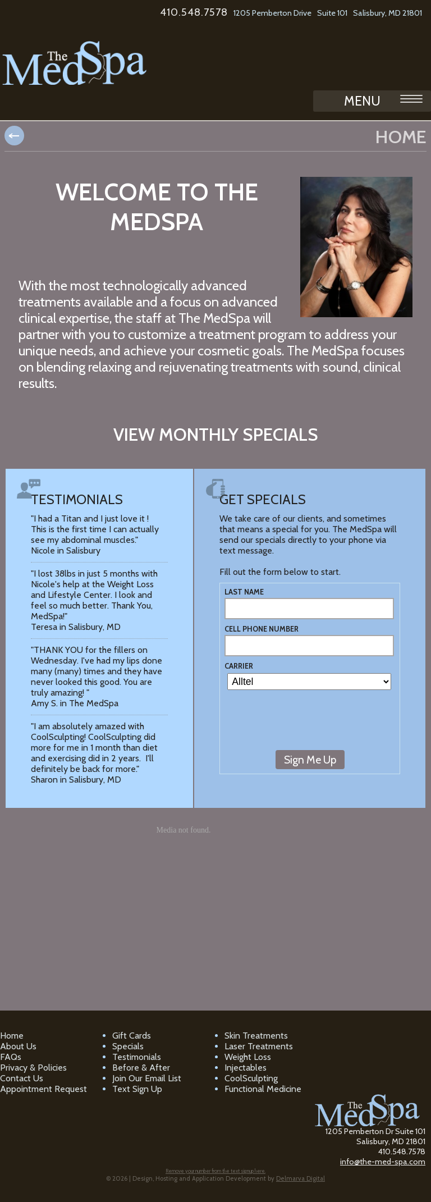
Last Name (244, 592)
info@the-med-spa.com (382, 1162)
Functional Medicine (262, 1089)
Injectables (245, 1067)
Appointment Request (43, 1089)
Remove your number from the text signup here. (215, 1171)
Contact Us (21, 1078)
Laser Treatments (258, 1046)
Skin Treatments (256, 1035)
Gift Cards (131, 1035)
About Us (18, 1046)
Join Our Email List (146, 1078)
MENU (383, 101)
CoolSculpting (251, 1078)
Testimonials (136, 1057)
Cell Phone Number (261, 629)
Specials (128, 1046)
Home (12, 1035)
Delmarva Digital (300, 1178)
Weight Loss (247, 1057)
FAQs (10, 1057)
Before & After (141, 1067)
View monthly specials (215, 434)
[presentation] (309, 725)
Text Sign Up (137, 1089)
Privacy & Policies (33, 1067)
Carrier (238, 666)
